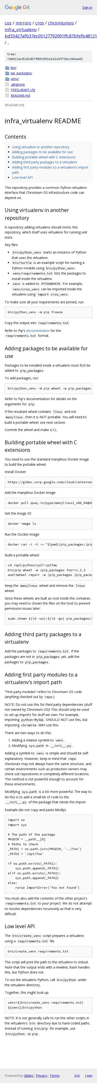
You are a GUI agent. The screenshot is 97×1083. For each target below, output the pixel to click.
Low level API (22, 177)
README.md (20, 95)
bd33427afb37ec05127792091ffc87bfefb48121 (51, 36)
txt (77, 1075)
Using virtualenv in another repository (40, 147)
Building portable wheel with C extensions (44, 157)
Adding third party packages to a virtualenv (44, 162)
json (88, 1075)
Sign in (87, 7)
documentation (38, 330)
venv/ (15, 78)
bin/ (13, 67)
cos (8, 23)
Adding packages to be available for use (42, 152)
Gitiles (28, 1075)
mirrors (23, 23)
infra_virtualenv (21, 29)
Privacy (41, 1075)
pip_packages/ (21, 73)
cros (39, 23)
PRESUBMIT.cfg (23, 90)
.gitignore (18, 84)
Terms (55, 1075)
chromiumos (61, 23)
